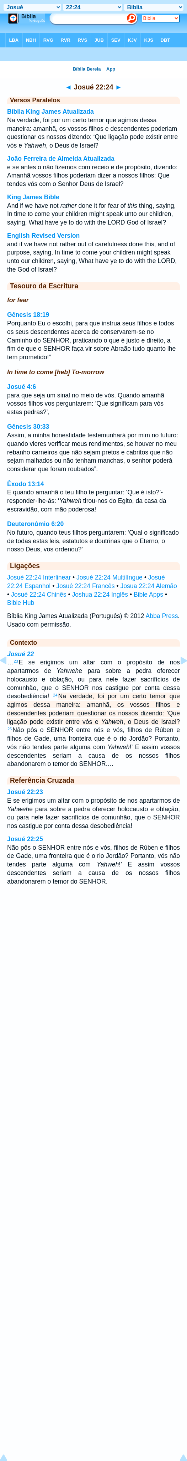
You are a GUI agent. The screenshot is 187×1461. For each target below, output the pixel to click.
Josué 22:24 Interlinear (39, 577)
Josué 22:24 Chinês (38, 594)
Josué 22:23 (25, 792)
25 (9, 729)
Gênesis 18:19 (28, 314)
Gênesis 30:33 (28, 426)
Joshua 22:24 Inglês (100, 594)
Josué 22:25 (25, 839)
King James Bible (33, 197)
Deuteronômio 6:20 (35, 524)
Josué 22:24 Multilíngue (109, 577)
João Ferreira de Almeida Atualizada (60, 158)
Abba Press (162, 615)
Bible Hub (20, 602)
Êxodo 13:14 (25, 484)
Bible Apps (148, 594)
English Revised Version (43, 235)
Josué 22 (20, 654)
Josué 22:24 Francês (85, 586)
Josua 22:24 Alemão (148, 586)
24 (55, 695)
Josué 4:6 (21, 386)
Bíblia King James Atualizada (50, 111)
